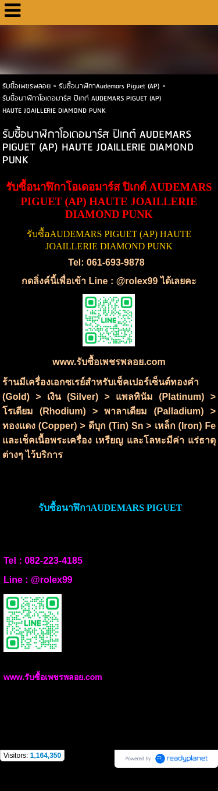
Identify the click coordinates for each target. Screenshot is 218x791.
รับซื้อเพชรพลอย (26, 86)
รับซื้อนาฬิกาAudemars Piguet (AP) (109, 86)
